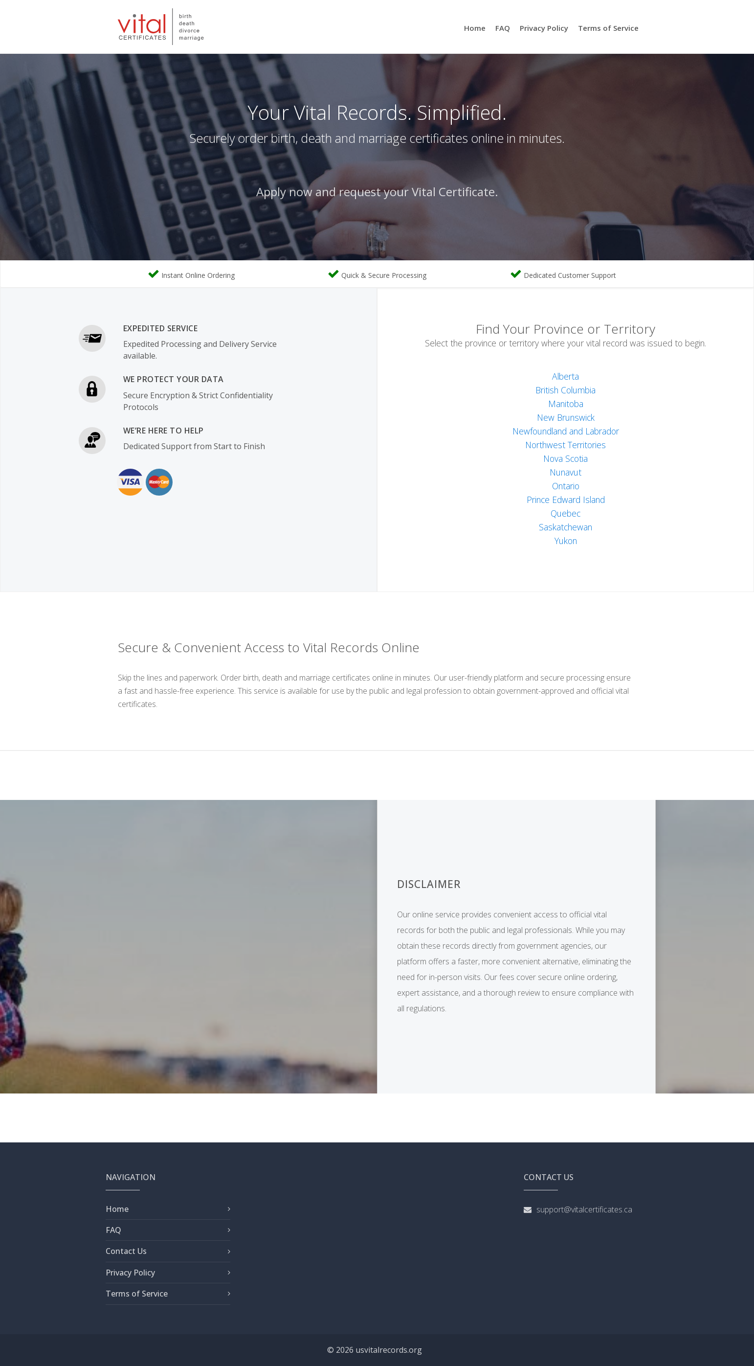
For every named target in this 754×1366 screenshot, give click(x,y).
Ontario (565, 486)
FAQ (502, 28)
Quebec (565, 513)
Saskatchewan (565, 527)
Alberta (565, 376)
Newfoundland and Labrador (565, 431)
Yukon (565, 540)
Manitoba (565, 404)
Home (475, 28)
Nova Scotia (565, 458)
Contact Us (126, 1251)
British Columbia (565, 390)
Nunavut (565, 472)
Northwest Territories (565, 445)
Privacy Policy (544, 28)
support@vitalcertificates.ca (584, 1209)
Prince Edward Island (566, 499)
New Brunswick (566, 417)
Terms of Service (608, 28)
